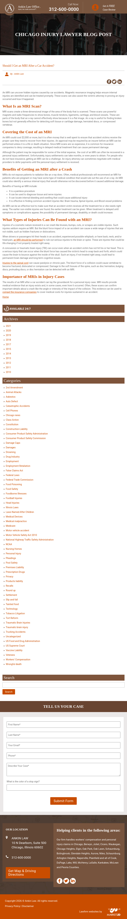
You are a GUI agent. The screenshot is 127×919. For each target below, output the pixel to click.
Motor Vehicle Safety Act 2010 (21, 535)
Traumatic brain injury (17, 627)
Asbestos (11, 396)
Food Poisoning (14, 484)
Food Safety (12, 489)
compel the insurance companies (19, 292)
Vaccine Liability (14, 650)
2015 (8, 349)
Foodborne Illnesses (16, 493)
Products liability (14, 581)
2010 (8, 372)
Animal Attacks (13, 392)
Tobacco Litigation (15, 613)
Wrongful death (13, 664)
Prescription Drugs (15, 572)
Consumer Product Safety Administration (27, 433)
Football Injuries (14, 498)
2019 (8, 335)
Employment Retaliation (18, 466)
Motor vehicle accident (17, 530)
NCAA (9, 544)
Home (5, 297)
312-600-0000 (64, 9)
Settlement (11, 595)
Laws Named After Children (20, 512)
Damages (11, 447)
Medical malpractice (16, 521)
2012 (8, 363)
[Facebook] (60, 881)
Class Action (12, 420)
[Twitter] (66, 881)
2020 (8, 330)
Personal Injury (13, 553)
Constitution (12, 424)
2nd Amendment (14, 387)
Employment (12, 461)
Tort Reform (12, 618)
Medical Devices (14, 516)
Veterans (10, 655)
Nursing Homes (14, 549)
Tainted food (12, 604)
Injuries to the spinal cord (15, 263)
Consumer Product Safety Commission (26, 438)
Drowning (11, 452)
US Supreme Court (15, 645)
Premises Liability (15, 567)
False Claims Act (14, 470)
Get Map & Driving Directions (22, 873)
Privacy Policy (12, 906)
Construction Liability (16, 429)
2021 (8, 326)
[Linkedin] (73, 881)
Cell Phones (12, 410)
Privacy (9, 576)
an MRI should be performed (28, 240)
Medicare (10, 526)
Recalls (9, 585)
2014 (8, 353)
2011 (8, 367)
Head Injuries (12, 502)
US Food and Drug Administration (23, 641)
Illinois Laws (12, 507)
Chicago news (13, 415)
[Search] (63, 685)
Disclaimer (28, 906)
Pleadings (11, 558)
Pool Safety (12, 562)
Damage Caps (13, 443)
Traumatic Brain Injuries (18, 622)
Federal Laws (12, 475)
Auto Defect (12, 401)
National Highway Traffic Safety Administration (30, 539)
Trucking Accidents (15, 632)
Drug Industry (13, 456)
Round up (11, 590)
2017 (8, 344)
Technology (12, 609)
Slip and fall (12, 599)
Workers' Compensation (18, 659)
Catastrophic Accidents (18, 406)
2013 (8, 358)
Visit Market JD (114, 909)
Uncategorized (13, 636)
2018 (8, 339)
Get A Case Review (109, 7)
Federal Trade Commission (19, 479)
